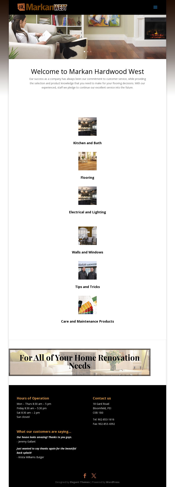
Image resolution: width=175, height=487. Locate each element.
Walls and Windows (87, 252)
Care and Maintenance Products (87, 321)
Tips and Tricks (87, 287)
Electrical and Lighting (87, 212)
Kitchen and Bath (87, 143)
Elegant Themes (80, 482)
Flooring (87, 177)
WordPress (112, 482)
